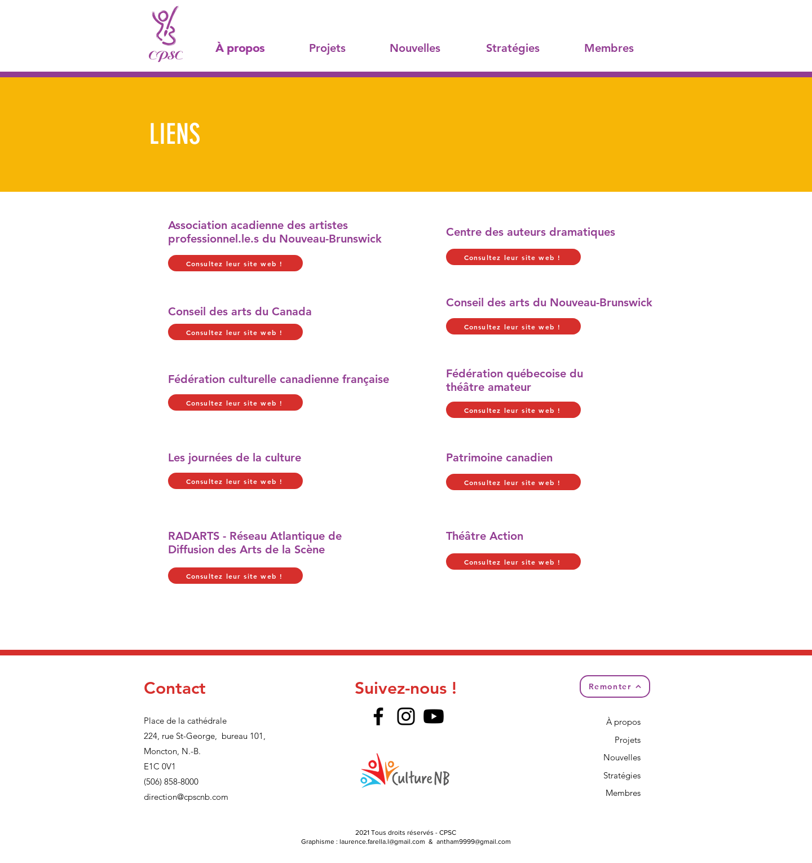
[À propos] (241, 48)
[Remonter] (615, 686)
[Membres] (610, 48)
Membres (623, 792)
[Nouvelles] (416, 48)
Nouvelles (622, 757)
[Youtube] (433, 716)
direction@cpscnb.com (186, 796)
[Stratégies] (514, 48)
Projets (628, 739)
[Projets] (328, 48)
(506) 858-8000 (171, 781)
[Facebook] (378, 716)
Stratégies (622, 775)
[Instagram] (406, 716)
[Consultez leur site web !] (235, 263)
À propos (623, 721)
